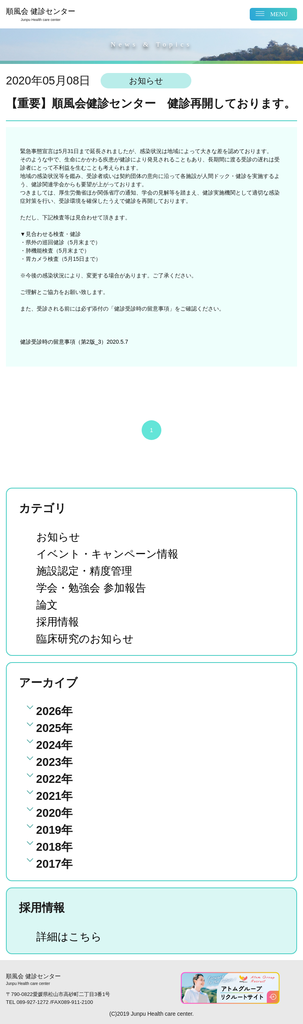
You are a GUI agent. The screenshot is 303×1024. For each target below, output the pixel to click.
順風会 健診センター (40, 14)
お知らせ (59, 536)
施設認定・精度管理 (87, 570)
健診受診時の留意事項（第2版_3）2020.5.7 (74, 342)
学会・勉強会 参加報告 (95, 587)
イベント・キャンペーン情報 (112, 553)
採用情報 (59, 621)
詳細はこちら (71, 936)
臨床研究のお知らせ (88, 638)
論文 (47, 604)
